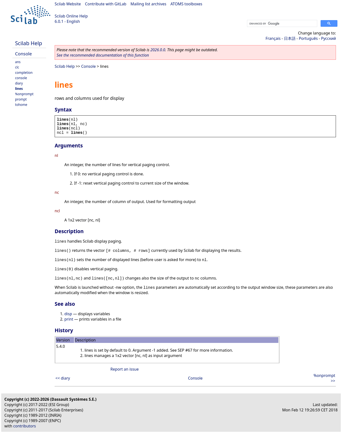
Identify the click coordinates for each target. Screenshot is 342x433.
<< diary (62, 378)
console (21, 78)
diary (19, 83)
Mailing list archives (148, 4)
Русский (328, 38)
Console (23, 54)
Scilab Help (28, 43)
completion (24, 72)
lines (19, 88)
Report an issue (125, 369)
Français (273, 38)
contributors (24, 426)
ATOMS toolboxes (186, 4)
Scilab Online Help (71, 16)
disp (68, 313)
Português (308, 38)
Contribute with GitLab (105, 4)
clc (17, 67)
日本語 (290, 38)
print (68, 319)
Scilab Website (68, 4)
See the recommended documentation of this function (103, 55)
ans (18, 61)
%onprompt (24, 94)
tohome (21, 104)
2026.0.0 (157, 49)
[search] (281, 23)
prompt (21, 99)
